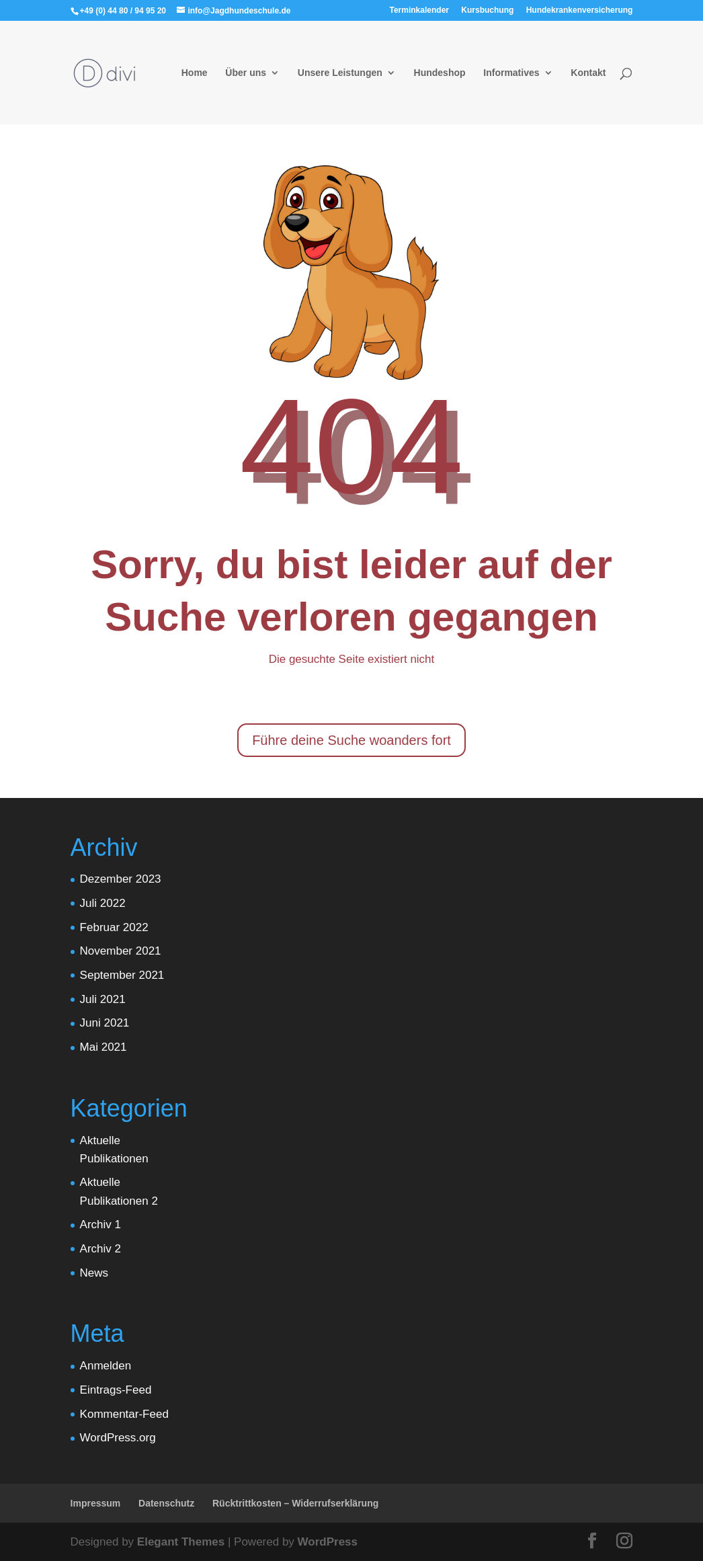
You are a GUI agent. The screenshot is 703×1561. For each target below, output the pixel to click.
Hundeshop (440, 73)
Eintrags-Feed (116, 1390)
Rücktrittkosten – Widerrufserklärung (295, 1503)
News (94, 1273)
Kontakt (588, 73)
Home (194, 73)
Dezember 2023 (120, 879)
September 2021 (122, 975)
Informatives (511, 73)
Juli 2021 (103, 999)
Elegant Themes (180, 1541)
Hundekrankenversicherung (579, 10)
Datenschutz (166, 1503)
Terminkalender (419, 10)
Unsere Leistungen (340, 73)
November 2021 (120, 951)
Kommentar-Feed (124, 1414)
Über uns (245, 73)
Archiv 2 (100, 1248)
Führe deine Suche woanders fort (351, 740)
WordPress (328, 1541)
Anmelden (106, 1365)
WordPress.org (118, 1437)
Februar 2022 (114, 927)
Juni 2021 (105, 1022)
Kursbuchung (487, 10)
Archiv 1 (100, 1224)
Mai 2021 (103, 1047)
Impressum (96, 1503)
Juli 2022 (103, 903)
